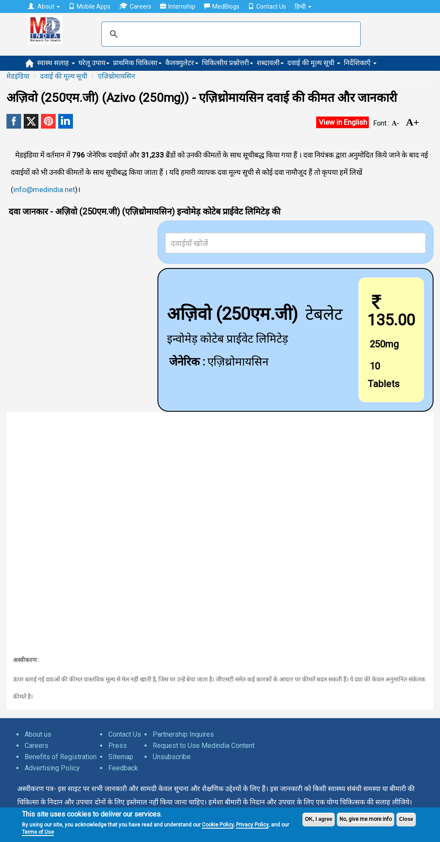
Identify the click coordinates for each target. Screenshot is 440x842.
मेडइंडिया (17, 76)
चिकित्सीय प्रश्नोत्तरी (227, 63)
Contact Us (267, 6)
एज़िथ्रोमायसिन (116, 76)
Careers (135, 6)
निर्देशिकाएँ (360, 63)
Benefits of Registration (61, 757)
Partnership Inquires (183, 734)
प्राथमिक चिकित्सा (137, 63)
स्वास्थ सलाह (56, 63)
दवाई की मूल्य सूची (313, 63)
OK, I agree (318, 819)
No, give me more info (365, 819)
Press (117, 745)
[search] (229, 34)
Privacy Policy (252, 825)
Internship (177, 6)
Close (406, 819)
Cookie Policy (217, 825)
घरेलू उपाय (94, 63)
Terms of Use (38, 832)
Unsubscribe (172, 757)
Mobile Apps (89, 6)
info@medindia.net (44, 189)
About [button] (44, 6)
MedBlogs (221, 6)
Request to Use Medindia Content (204, 745)
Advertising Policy (52, 768)
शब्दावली (270, 63)
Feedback (123, 768)
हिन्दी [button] (303, 6)
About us (38, 734)
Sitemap (120, 757)
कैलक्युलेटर (181, 63)
